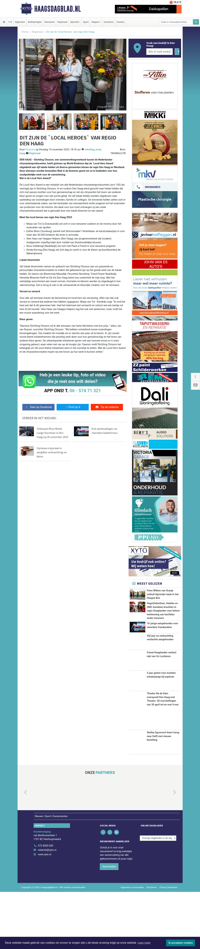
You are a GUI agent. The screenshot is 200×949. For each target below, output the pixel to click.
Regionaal (62, 22)
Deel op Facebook (38, 407)
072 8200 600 (45, 902)
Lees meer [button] (144, 942)
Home (25, 31)
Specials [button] (74, 22)
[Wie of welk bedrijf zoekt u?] (159, 51)
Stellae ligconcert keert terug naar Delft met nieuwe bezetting (163, 793)
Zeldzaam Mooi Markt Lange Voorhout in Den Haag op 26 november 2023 (52, 433)
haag (22, 153)
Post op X (72, 407)
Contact (120, 22)
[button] (20, 121)
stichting (90, 149)
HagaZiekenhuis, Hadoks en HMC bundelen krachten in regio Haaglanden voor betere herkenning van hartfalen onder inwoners (163, 630)
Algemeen (20, 22)
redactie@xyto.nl (47, 907)
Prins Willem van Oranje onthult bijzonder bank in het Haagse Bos (163, 594)
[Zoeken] (196, 22)
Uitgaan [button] (95, 22)
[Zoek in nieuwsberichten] (176, 22)
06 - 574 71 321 (85, 390)
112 (10, 22)
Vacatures (109, 22)
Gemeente (49, 22)
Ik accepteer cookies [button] (181, 942)
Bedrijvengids (34, 22)
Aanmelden (109, 923)
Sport (86, 22)
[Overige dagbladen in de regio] (158, 895)
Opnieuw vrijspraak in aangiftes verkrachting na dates (52, 452)
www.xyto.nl (44, 911)
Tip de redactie (106, 407)
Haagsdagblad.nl (57, 9)
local (98, 149)
